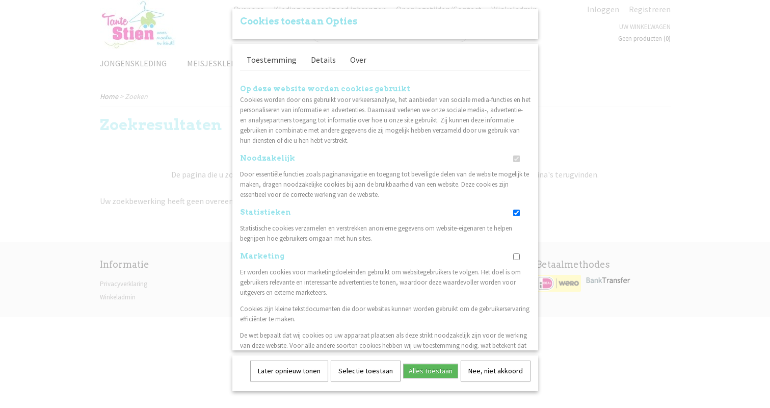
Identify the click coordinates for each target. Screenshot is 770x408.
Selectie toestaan (365, 367)
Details (323, 56)
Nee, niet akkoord (495, 367)
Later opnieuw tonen (289, 367)
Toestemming (272, 56)
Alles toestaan (431, 367)
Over (358, 56)
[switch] (516, 155)
